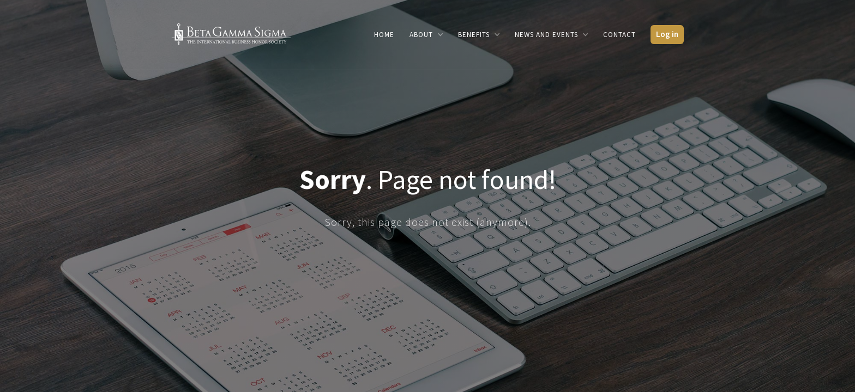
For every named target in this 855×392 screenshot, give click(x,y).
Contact (619, 34)
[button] (426, 34)
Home (384, 34)
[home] (231, 33)
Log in (667, 34)
